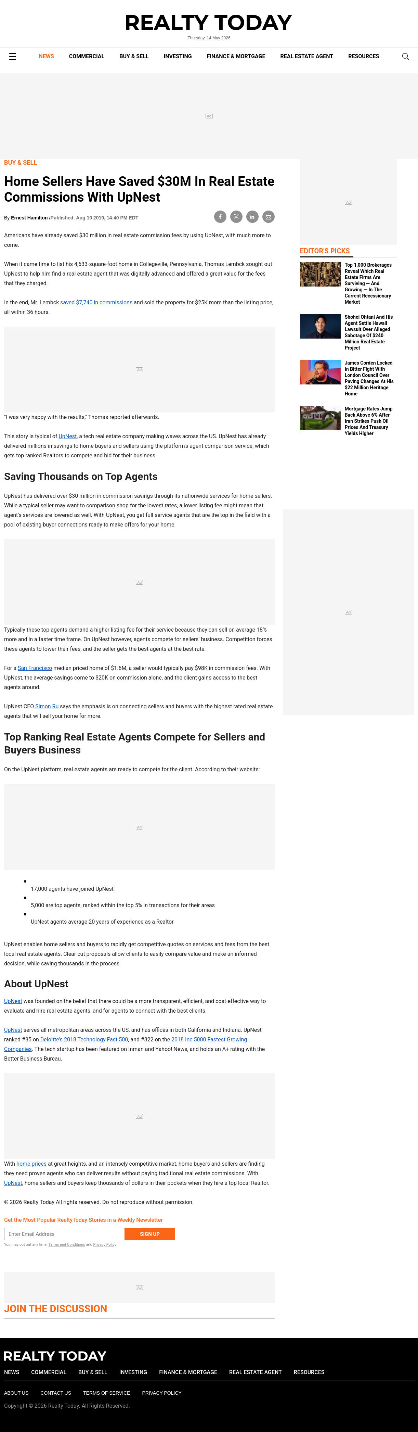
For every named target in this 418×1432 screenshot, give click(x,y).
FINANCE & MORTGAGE (236, 56)
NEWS (46, 56)
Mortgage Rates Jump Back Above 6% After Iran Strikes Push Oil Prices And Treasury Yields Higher (369, 421)
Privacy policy (161, 1393)
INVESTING (178, 56)
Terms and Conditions (66, 1244)
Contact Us (55, 1393)
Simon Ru (46, 706)
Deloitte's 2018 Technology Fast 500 (84, 1039)
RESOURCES (363, 56)
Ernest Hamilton (30, 217)
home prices (31, 1164)
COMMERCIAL (86, 56)
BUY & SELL (133, 56)
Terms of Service (106, 1393)
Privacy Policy (104, 1244)
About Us (16, 1393)
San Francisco (35, 668)
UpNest (67, 436)
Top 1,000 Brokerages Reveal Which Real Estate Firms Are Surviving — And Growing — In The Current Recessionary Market (368, 283)
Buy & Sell (20, 162)
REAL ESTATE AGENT (306, 56)
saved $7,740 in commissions (96, 302)
